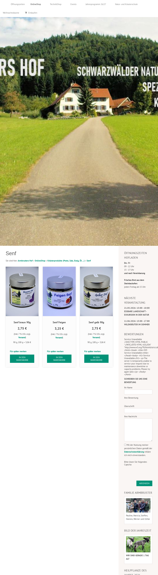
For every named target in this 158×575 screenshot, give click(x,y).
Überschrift (129, 406)
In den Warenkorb (22, 358)
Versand (21, 337)
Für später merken (18, 351)
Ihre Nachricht (130, 416)
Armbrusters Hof (25, 260)
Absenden (144, 483)
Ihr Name (128, 387)
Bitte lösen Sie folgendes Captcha (135, 463)
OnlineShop (40, 260)
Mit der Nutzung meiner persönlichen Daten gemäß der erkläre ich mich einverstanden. (138, 450)
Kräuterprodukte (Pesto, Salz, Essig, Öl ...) (66, 260)
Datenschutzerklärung (134, 451)
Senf (89, 260)
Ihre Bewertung (131, 397)
